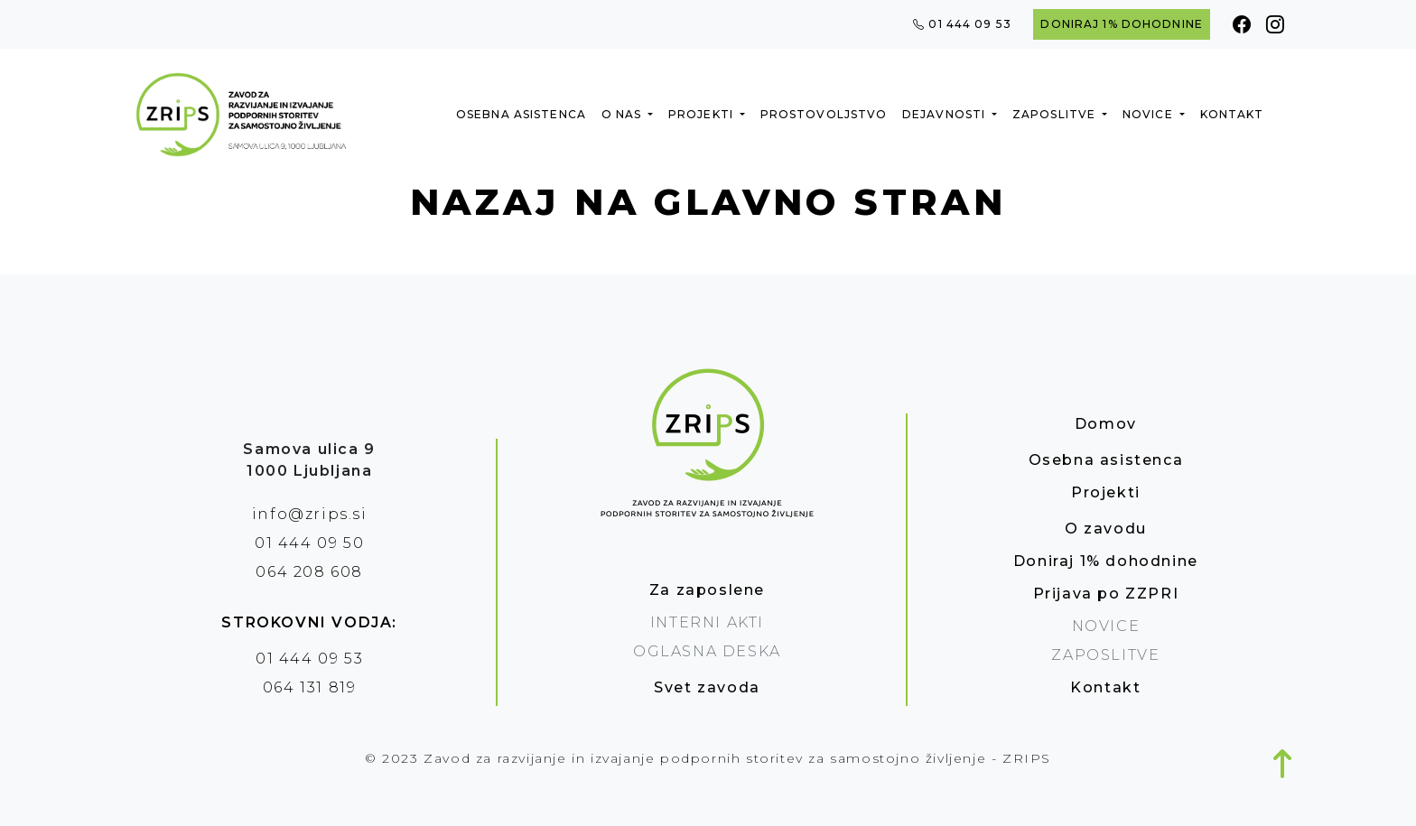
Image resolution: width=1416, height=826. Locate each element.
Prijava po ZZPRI (1106, 593)
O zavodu (1106, 528)
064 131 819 (310, 687)
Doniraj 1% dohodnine (1121, 24)
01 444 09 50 (309, 543)
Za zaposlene (707, 590)
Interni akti (707, 622)
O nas (623, 114)
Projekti (702, 114)
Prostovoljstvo (824, 114)
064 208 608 (309, 571)
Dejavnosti (945, 114)
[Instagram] (1275, 24)
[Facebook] (1242, 24)
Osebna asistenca (521, 114)
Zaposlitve (1055, 114)
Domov (1106, 423)
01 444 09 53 (962, 24)
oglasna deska (707, 651)
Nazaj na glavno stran (708, 202)
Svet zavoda (707, 687)
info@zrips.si (310, 514)
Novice (1150, 114)
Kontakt (1232, 114)
